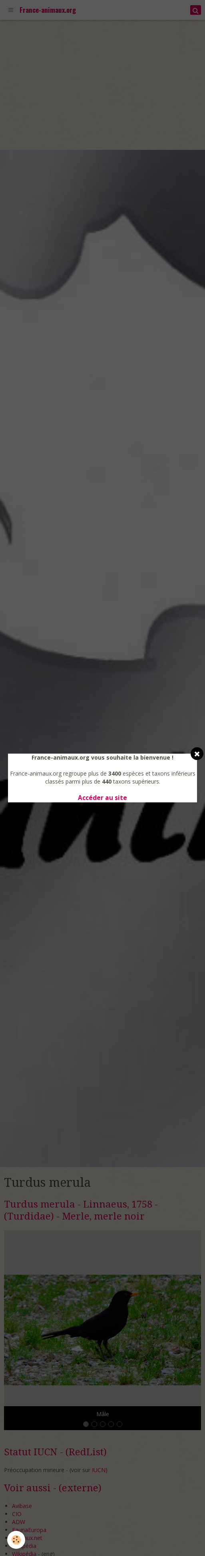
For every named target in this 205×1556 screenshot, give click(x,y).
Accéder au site (102, 798)
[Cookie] (16, 1540)
